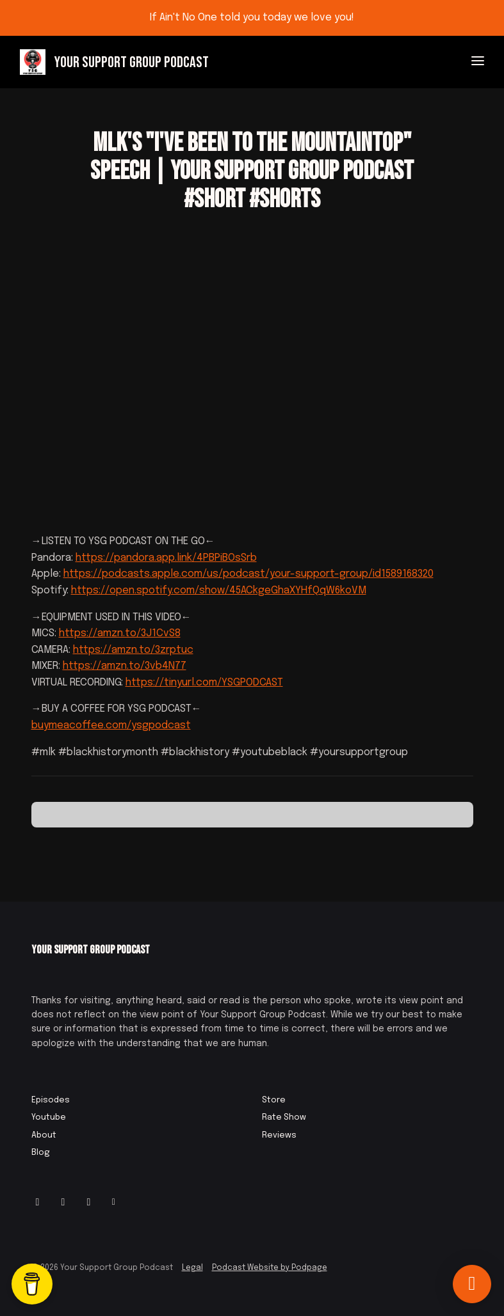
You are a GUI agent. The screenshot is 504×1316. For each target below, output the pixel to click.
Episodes (50, 1100)
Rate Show (284, 1117)
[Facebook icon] (63, 1203)
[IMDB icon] (89, 1203)
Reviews (279, 1135)
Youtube (48, 1117)
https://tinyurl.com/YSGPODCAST (204, 682)
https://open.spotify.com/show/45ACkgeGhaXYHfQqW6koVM (218, 590)
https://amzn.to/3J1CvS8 (120, 633)
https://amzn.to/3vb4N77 (124, 666)
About (43, 1135)
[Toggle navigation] (477, 62)
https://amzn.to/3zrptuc (133, 650)
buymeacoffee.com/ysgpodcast (111, 725)
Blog (40, 1152)
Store (274, 1100)
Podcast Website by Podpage (269, 1268)
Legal (192, 1268)
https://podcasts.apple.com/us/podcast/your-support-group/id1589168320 (248, 573)
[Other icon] (115, 1203)
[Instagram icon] (37, 1203)
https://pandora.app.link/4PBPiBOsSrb (166, 557)
